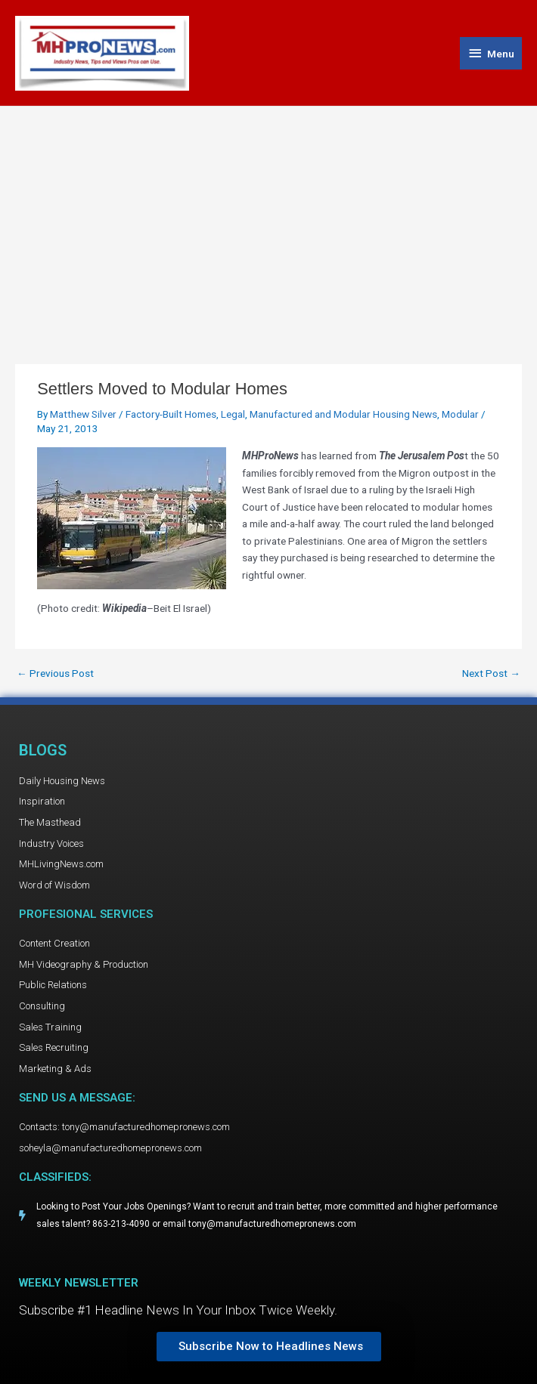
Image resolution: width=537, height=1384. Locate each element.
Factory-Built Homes (171, 414)
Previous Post (55, 674)
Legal (233, 414)
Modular (460, 414)
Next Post (491, 674)
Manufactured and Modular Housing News (343, 414)
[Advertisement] (268, 220)
